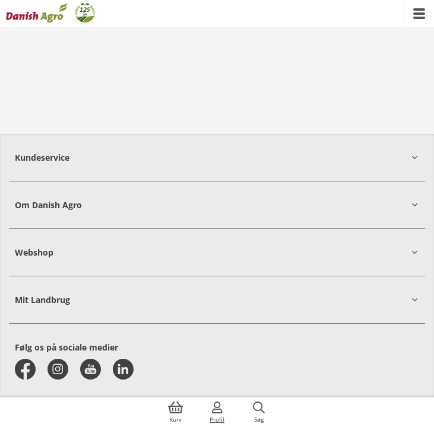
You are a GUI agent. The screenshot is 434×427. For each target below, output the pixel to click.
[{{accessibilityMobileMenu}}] (419, 13)
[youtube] (90, 369)
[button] (217, 157)
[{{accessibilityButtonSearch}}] (259, 412)
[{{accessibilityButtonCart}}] (176, 412)
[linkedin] (123, 369)
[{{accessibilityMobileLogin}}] (217, 412)
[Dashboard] (50, 13)
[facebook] (25, 369)
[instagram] (57, 369)
